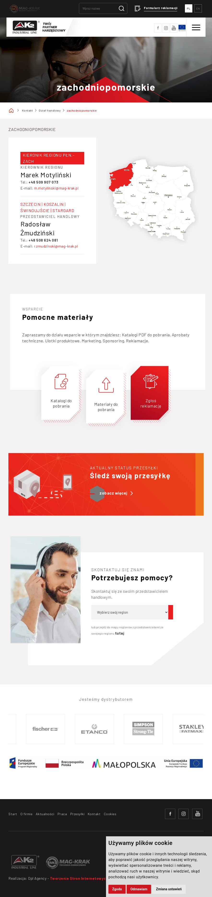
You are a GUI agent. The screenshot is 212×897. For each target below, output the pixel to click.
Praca (62, 814)
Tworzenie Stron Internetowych (79, 878)
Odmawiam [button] (138, 889)
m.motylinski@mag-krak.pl (56, 188)
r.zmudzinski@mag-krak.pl (56, 246)
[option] (50, 729)
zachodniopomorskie (81, 110)
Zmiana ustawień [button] (169, 889)
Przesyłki (77, 814)
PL (188, 8)
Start (12, 814)
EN (198, 8)
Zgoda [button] (117, 889)
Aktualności (45, 814)
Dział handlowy (50, 110)
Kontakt (27, 110)
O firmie (26, 814)
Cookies (110, 814)
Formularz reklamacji (160, 8)
